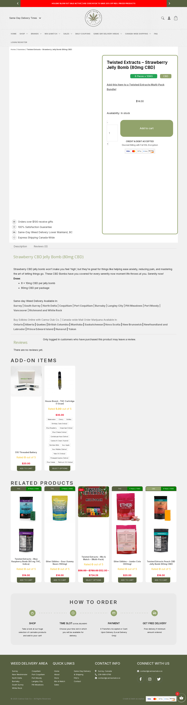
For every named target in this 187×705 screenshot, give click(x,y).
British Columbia (58, 324)
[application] (26, 34)
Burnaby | (100, 305)
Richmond (35, 310)
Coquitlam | (66, 305)
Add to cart (147, 128)
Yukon (72, 329)
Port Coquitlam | (84, 305)
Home (13, 49)
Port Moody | (152, 305)
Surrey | (18, 305)
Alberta (29, 324)
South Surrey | (33, 305)
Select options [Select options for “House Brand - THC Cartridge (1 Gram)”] (59, 468)
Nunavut (61, 329)
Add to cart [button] (26, 468)
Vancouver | (21, 310)
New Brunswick (132, 324)
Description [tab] (20, 246)
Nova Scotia (112, 324)
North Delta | (50, 305)
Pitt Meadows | (134, 305)
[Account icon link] (169, 18)
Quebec (41, 324)
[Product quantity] (112, 133)
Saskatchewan (94, 324)
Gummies (21, 49)
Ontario (18, 324)
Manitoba (77, 324)
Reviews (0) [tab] (41, 246)
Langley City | (116, 305)
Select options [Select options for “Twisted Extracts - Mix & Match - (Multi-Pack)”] (93, 580)
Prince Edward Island (40, 329)
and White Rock (52, 310)
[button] (17, 3)
